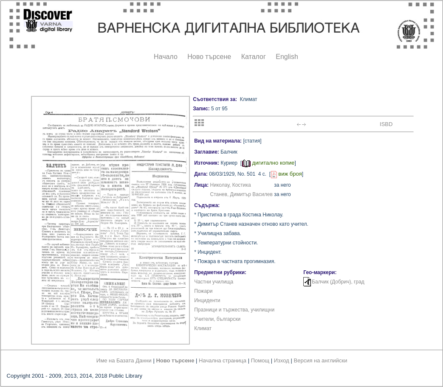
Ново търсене (209, 56)
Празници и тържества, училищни (234, 310)
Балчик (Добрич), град (338, 282)
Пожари (203, 291)
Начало (166, 56)
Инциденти (207, 300)
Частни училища (213, 282)
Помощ (260, 360)
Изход (281, 360)
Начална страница (222, 360)
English (287, 56)
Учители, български (217, 319)
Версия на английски (320, 360)
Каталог (253, 56)
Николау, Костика (230, 185)
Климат (203, 328)
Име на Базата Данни (124, 360)
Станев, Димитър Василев (241, 194)
